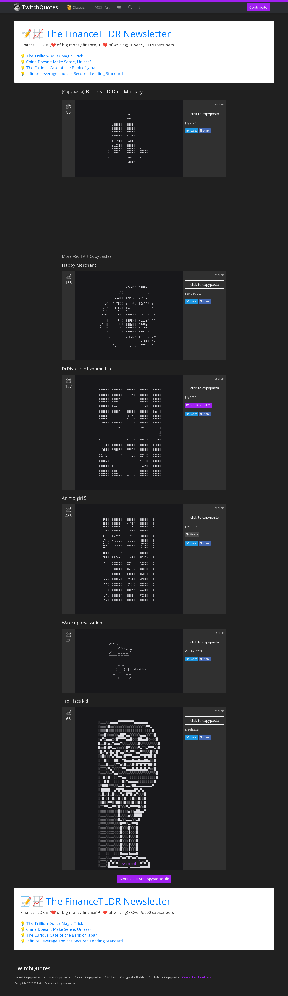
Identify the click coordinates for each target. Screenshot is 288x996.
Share (205, 130)
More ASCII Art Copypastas (144, 879)
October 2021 (193, 651)
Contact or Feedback (196, 977)
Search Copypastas (88, 977)
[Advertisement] (144, 218)
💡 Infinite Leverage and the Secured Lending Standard (71, 73)
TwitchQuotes (36, 7)
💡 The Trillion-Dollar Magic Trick (51, 56)
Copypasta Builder (133, 977)
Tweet (191, 130)
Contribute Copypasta (164, 977)
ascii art (219, 104)
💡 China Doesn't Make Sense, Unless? (55, 61)
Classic (76, 7)
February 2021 (194, 294)
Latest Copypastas (27, 977)
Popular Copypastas (58, 977)
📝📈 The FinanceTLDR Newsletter (95, 33)
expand (129, 864)
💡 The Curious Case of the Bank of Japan (59, 67)
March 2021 (192, 729)
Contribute (258, 7)
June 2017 (191, 526)
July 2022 (190, 123)
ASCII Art (101, 7)
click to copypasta (204, 113)
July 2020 (190, 397)
